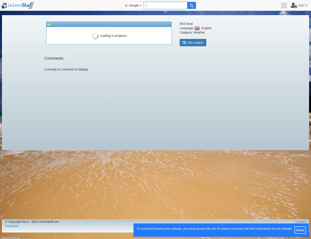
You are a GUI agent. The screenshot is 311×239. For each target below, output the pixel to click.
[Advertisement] (21, 82)
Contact (300, 221)
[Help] (191, 5)
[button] (285, 5)
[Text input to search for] (165, 5)
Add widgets (192, 43)
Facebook (11, 226)
